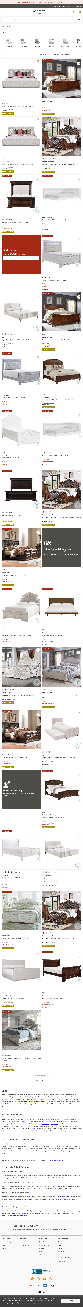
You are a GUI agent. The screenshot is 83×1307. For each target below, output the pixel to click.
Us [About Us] (22, 1242)
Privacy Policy (21, 1303)
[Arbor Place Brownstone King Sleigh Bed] (21, 573)
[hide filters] (6, 54)
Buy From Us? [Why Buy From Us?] (25, 1245)
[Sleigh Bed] (37, 43)
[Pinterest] (50, 1280)
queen (32, 1199)
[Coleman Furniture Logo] (38, 12)
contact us (72, 1146)
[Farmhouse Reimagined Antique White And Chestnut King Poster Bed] (61, 692)
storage (24, 1121)
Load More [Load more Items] (41, 1080)
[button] (74, 12)
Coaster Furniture (33, 1101)
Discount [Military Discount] (44, 1245)
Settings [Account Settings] (6, 1242)
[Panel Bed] (9, 43)
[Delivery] (60, 1248)
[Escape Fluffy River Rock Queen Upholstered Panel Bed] (21, 161)
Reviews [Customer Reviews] (63, 1261)
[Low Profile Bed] (65, 43)
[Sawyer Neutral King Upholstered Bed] (21, 996)
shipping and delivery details (56, 1160)
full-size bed (66, 1196)
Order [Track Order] (5, 1245)
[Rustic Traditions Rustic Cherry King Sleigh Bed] (61, 337)
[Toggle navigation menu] (3, 12)
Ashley (41, 1101)
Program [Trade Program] (43, 1242)
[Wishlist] (3, 1248)
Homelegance (23, 1101)
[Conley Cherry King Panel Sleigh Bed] (61, 815)
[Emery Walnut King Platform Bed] (61, 633)
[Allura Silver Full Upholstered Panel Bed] (21, 395)
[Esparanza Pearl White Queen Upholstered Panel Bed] (21, 692)
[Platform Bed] (23, 43)
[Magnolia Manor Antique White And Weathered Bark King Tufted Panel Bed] (21, 1055)
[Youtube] (44, 1280)
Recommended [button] (66, 54)
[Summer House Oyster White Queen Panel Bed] (21, 936)
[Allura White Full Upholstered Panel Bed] (61, 277)
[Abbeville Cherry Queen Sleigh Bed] (61, 996)
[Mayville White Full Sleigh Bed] (21, 875)
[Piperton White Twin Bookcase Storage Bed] (61, 453)
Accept (70, 1301)
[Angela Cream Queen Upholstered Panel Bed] (61, 878)
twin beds (18, 1104)
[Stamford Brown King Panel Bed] (21, 512)
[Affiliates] (42, 1255)
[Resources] (42, 1251)
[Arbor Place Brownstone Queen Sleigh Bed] (21, 755)
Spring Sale (45, 108)
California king (9, 1104)
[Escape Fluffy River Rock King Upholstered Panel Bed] (21, 103)
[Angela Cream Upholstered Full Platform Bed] (21, 337)
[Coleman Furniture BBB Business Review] (41, 1273)
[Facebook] (32, 1280)
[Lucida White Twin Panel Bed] (21, 455)
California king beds (45, 1199)
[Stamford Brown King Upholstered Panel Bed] (21, 219)
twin (59, 1196)
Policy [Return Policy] (62, 1251)
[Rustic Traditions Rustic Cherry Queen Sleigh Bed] (61, 101)
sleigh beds (54, 1124)
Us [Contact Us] (61, 1242)
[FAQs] (59, 1245)
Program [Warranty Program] (63, 1255)
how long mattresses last (19, 1215)
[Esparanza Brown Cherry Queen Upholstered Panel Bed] (61, 936)
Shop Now (21, 258)
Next (79, 42)
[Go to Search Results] (79, 19)
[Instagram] (38, 1280)
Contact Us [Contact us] (77, 6)
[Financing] (42, 1248)
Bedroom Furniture (7, 27)
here (45, 1303)
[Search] (41, 19)
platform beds (32, 1128)
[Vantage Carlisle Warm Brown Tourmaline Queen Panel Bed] (61, 397)
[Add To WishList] (38, 61)
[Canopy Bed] (51, 43)
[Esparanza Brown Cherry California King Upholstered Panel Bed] (61, 515)
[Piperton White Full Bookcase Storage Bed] (61, 217)
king (35, 1199)
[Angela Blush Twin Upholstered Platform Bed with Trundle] (61, 755)
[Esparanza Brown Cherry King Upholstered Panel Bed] (61, 162)
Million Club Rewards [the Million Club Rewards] (65, 1258)
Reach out (6, 798)
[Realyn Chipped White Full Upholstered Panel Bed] (21, 633)
